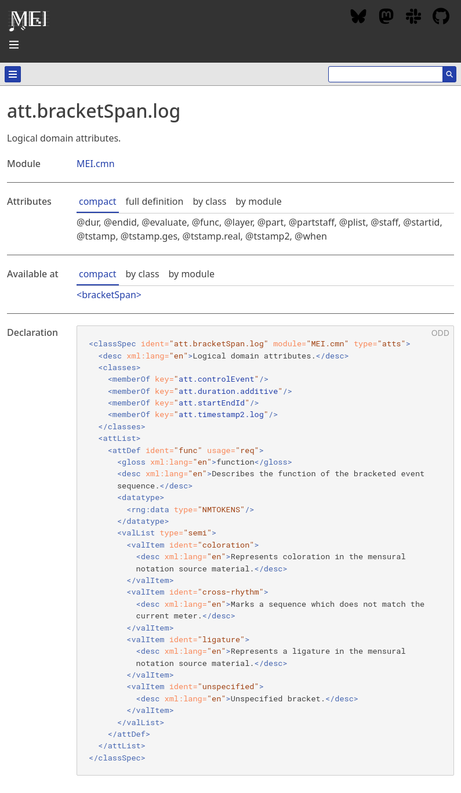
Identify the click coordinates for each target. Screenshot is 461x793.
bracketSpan (109, 294)
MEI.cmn (96, 163)
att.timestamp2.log (221, 414)
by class (209, 201)
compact (98, 201)
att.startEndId (212, 402)
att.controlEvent (217, 379)
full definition (155, 201)
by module (258, 201)
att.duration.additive (228, 391)
